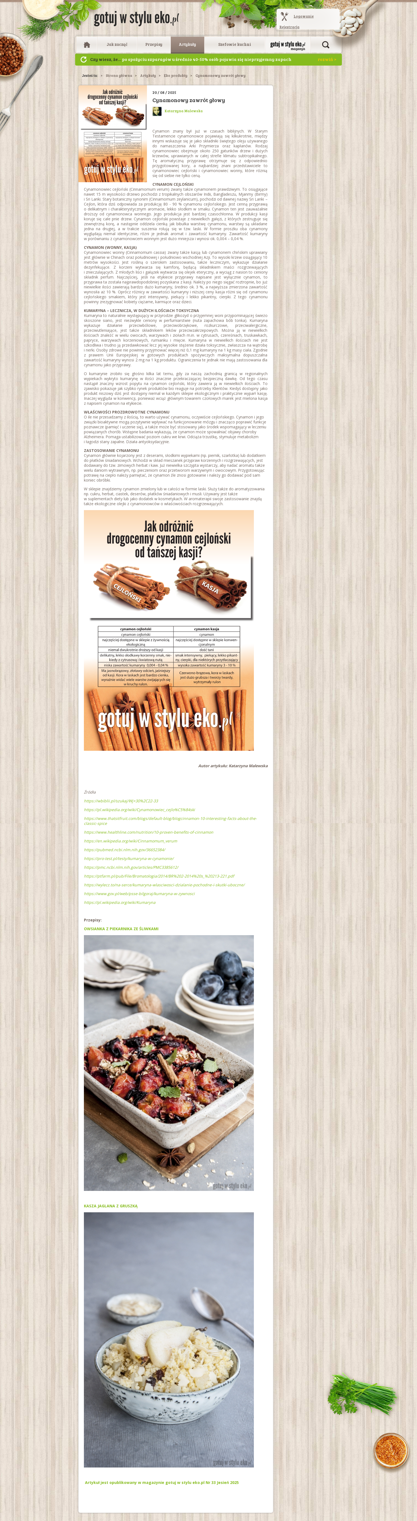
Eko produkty (176, 75)
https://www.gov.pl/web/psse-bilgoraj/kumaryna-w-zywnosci (139, 893)
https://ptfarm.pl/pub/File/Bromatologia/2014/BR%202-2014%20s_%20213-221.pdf (159, 876)
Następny (84, 60)
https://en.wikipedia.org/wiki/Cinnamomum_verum (130, 841)
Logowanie (304, 16)
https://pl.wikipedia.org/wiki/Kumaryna (119, 902)
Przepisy (153, 44)
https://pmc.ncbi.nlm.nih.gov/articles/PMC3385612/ (131, 867)
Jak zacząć (117, 44)
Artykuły (187, 44)
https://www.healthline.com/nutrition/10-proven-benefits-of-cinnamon (148, 832)
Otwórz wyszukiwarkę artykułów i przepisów (325, 44)
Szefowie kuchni (234, 44)
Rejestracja (289, 26)
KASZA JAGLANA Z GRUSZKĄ (111, 1205)
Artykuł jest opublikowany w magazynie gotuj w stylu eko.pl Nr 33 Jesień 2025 (162, 1482)
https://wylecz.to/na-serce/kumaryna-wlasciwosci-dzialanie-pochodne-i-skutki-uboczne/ (164, 884)
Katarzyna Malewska (177, 110)
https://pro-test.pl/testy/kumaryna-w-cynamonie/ (129, 858)
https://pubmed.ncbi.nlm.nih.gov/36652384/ (124, 849)
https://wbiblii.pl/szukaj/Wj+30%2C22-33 (121, 800)
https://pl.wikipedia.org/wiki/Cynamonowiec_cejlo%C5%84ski (139, 809)
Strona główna (119, 75)
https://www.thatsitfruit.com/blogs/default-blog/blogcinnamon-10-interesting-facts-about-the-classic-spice (170, 821)
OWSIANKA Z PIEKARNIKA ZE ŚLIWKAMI (121, 928)
